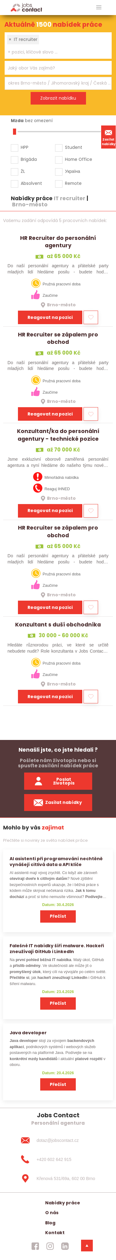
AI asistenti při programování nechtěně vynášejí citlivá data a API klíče (56, 862)
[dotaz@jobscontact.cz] (58, 1140)
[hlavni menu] (99, 7)
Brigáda (29, 159)
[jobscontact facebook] (35, 1246)
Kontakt (55, 1233)
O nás (51, 1213)
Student (73, 147)
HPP (24, 147)
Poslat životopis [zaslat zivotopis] (54, 781)
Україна (72, 171)
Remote (73, 183)
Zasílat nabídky (108, 137)
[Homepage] (26, 7)
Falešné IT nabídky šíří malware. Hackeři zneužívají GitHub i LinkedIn (57, 949)
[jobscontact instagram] (50, 1246)
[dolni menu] (87, 1245)
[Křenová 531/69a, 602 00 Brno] (58, 1178)
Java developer (28, 1033)
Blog (50, 1223)
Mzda (17, 120)
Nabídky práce (62, 1203)
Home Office (78, 159)
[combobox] (58, 45)
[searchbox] (54, 52)
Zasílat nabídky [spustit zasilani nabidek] (58, 802)
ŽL (23, 171)
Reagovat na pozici (50, 317)
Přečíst (58, 916)
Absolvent (31, 183)
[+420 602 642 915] (58, 1159)
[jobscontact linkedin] (65, 1246)
